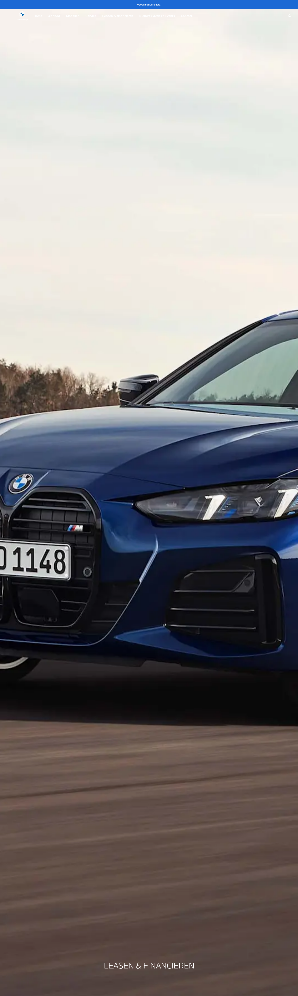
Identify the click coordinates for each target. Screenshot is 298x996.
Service (91, 16)
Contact (186, 16)
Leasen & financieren (117, 16)
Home (38, 16)
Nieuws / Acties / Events (157, 16)
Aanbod (54, 16)
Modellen (72, 16)
